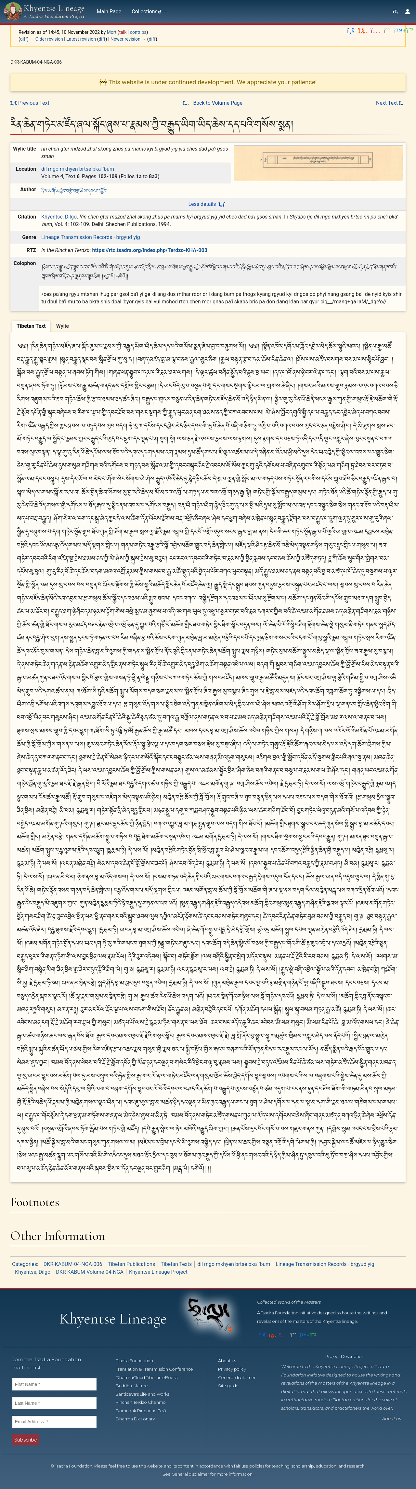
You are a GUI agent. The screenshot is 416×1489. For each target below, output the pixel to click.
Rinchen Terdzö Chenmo (144, 1402)
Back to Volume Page (212, 103)
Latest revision (81, 39)
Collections (148, 11)
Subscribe (25, 1440)
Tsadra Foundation (138, 1360)
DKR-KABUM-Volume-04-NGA (90, 1272)
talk (123, 32)
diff (23, 39)
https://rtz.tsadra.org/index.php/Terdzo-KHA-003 (149, 250)
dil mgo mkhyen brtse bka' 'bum (77, 169)
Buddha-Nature (135, 1385)
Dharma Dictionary (139, 1418)
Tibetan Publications (131, 1264)
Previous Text (29, 103)
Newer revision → (128, 39)
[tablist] (208, 325)
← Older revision (46, 39)
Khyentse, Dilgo (59, 217)
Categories (24, 1264)
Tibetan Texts (176, 1264)
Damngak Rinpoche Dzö (144, 1410)
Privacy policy (235, 1369)
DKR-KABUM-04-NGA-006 (73, 1264)
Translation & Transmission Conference (158, 1369)
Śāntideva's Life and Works (146, 1394)
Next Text (391, 103)
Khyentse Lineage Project (158, 1272)
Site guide (232, 1385)
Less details (206, 204)
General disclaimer (240, 1377)
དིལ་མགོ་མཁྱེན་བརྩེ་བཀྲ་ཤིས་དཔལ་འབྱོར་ (74, 190)
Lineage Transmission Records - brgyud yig (90, 237)
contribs (138, 32)
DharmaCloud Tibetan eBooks (150, 1377)
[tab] (31, 326)
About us (230, 1360)
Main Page (109, 11)
